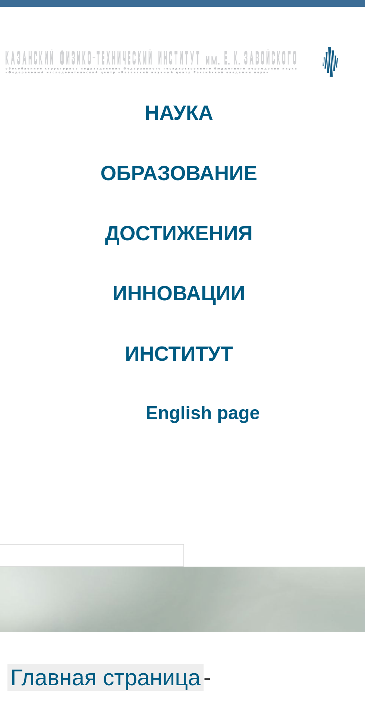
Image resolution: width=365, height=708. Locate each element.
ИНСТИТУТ (179, 353)
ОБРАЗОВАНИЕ (179, 173)
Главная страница (105, 677)
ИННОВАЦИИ (179, 293)
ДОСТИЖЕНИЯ (179, 233)
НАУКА (179, 112)
